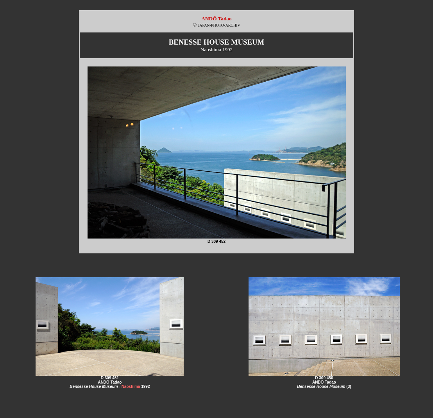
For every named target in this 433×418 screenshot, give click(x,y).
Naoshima (131, 386)
